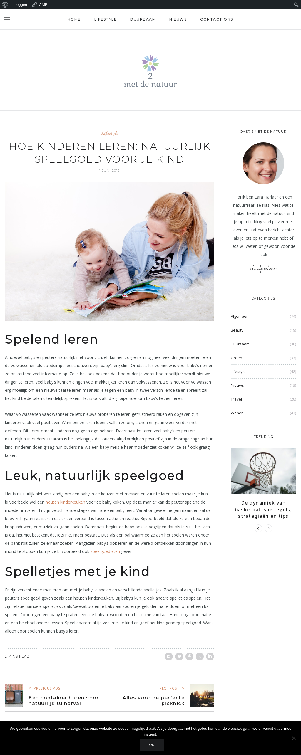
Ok (152, 745)
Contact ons (216, 19)
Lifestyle (105, 19)
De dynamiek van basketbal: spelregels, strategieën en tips (263, 514)
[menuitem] (5, 4)
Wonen (237, 417)
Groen (236, 362)
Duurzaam (143, 19)
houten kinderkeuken (65, 502)
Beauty (237, 334)
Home (74, 19)
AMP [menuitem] (39, 5)
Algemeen (240, 320)
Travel (236, 403)
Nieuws (178, 19)
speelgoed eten (105, 551)
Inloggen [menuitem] (19, 4)
